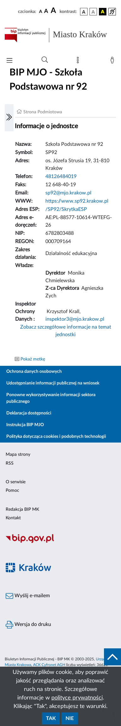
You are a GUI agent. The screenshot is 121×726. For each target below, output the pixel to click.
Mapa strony (18, 454)
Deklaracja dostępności (28, 413)
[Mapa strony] (79, 61)
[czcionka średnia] (46, 11)
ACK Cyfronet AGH (49, 665)
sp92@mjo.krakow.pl (68, 192)
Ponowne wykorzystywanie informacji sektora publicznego (50, 398)
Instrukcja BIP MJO (25, 425)
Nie (70, 718)
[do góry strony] (112, 656)
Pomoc (12, 490)
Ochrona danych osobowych (34, 371)
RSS (10, 463)
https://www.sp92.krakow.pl (76, 201)
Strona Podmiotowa (42, 112)
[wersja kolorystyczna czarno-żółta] (103, 12)
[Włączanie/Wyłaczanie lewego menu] (9, 117)
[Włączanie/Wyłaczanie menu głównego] (9, 61)
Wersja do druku (28, 624)
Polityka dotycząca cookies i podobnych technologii (56, 436)
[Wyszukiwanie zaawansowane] (45, 60)
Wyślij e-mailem (28, 596)
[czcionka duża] (54, 10)
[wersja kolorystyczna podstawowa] (84, 12)
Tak (51, 718)
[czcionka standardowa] (40, 11)
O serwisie (16, 482)
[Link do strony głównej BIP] (60, 35)
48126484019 (61, 176)
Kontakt (13, 518)
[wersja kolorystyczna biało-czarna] (93, 12)
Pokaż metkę (32, 359)
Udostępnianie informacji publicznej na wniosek (52, 383)
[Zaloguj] (113, 61)
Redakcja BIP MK (22, 509)
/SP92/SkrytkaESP (66, 209)
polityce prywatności (77, 698)
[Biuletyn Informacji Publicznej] (60, 542)
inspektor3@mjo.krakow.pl (74, 319)
